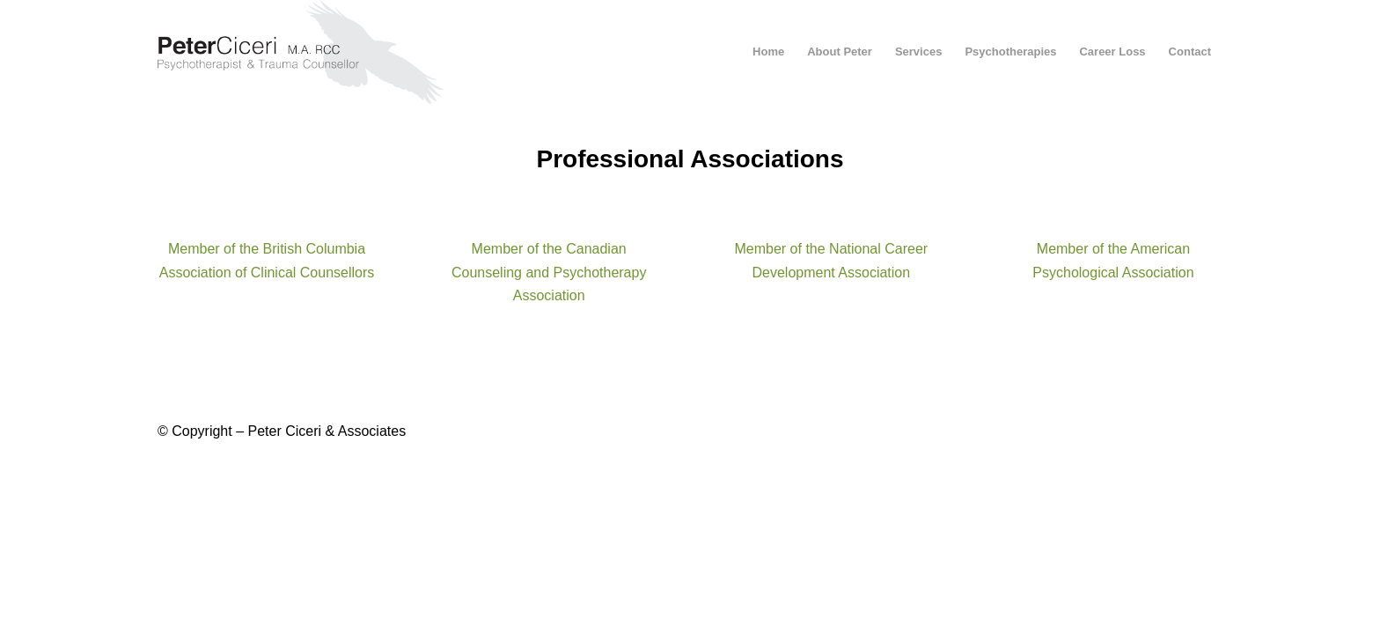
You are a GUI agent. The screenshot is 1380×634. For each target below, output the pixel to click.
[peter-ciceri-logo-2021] (317, 52)
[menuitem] (768, 52)
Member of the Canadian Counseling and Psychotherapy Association (548, 272)
